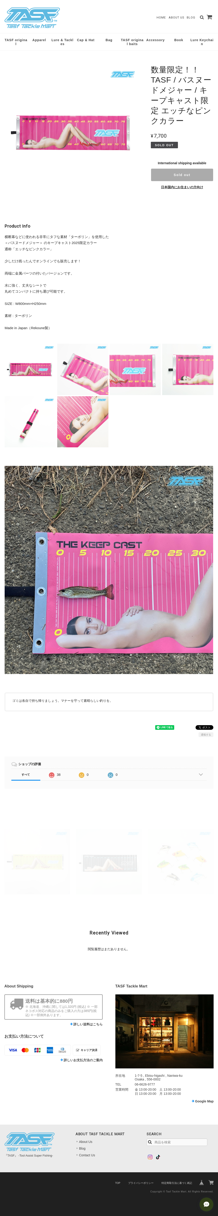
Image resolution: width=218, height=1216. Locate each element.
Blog (191, 17)
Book (178, 40)
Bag (109, 40)
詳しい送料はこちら (88, 1024)
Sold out (182, 175)
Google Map (204, 1101)
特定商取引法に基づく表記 (176, 1183)
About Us (176, 17)
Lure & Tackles (62, 42)
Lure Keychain (202, 42)
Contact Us (87, 1155)
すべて (26, 774)
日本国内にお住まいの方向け (182, 187)
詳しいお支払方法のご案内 (83, 1060)
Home (161, 17)
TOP (117, 1183)
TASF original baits (132, 42)
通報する (206, 734)
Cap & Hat (86, 40)
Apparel (39, 40)
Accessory (155, 40)
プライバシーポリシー (141, 1183)
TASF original (16, 42)
